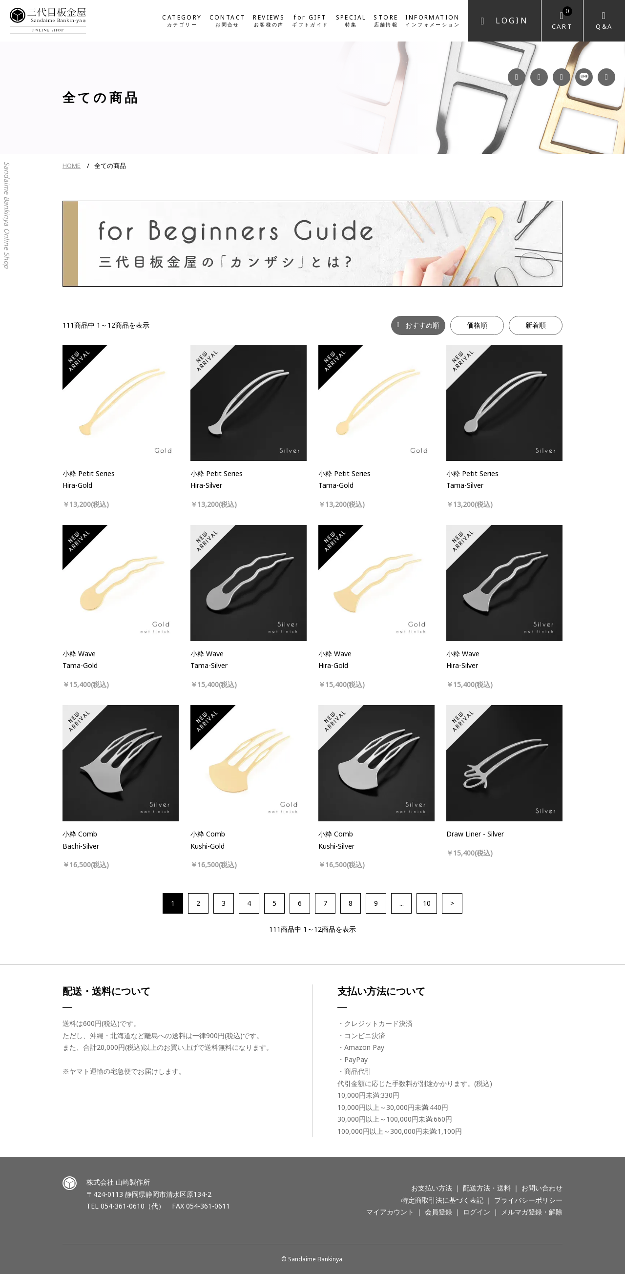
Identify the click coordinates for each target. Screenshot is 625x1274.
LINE (584, 77)
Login (512, 20)
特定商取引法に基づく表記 (442, 1200)
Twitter (606, 77)
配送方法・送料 (487, 1187)
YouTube (561, 77)
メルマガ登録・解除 (531, 1211)
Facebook (516, 77)
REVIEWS (269, 20)
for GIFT (310, 20)
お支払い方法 (431, 1187)
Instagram (539, 77)
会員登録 (438, 1211)
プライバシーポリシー (528, 1200)
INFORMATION (432, 20)
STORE (386, 20)
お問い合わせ (541, 1187)
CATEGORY (182, 20)
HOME (71, 165)
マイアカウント (390, 1211)
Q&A (604, 26)
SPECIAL (351, 20)
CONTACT (227, 20)
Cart (562, 18)
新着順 (535, 325)
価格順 (477, 325)
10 (427, 903)
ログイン (476, 1211)
